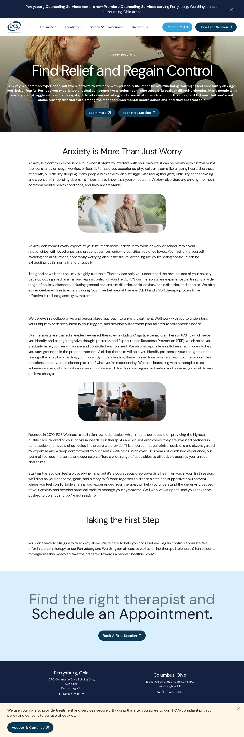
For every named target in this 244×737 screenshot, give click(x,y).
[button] (30, 727)
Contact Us (140, 27)
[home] (14, 27)
